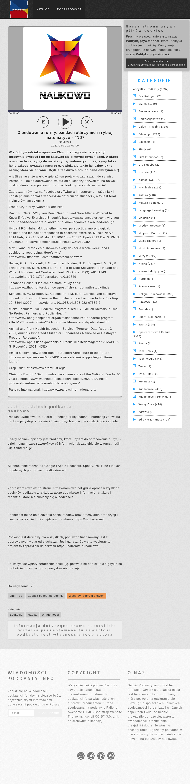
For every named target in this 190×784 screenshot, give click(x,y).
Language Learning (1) (153, 210)
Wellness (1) (146, 381)
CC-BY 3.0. (103, 716)
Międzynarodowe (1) (151, 225)
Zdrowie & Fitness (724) (154, 419)
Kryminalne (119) (149, 187)
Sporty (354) (146, 324)
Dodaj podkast (69, 9)
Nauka (32, 614)
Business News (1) (150, 111)
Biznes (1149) (147, 103)
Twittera (69, 191)
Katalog (43, 9)
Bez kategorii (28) (150, 96)
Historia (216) (147, 172)
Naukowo (19, 411)
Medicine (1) (146, 217)
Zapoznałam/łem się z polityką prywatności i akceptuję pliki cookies (156, 63)
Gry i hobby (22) (149, 164)
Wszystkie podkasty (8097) (151, 89)
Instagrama (86, 191)
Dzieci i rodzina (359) (153, 126)
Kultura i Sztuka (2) (151, 202)
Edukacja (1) (146, 141)
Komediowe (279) (150, 179)
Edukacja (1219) (149, 134)
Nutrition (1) (146, 278)
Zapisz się (48, 713)
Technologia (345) (150, 358)
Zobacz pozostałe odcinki (45, 595)
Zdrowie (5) (146, 411)
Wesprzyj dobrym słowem (87, 595)
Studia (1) (145, 343)
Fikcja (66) (145, 149)
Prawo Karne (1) (149, 286)
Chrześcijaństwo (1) (151, 119)
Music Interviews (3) (151, 248)
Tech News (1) (147, 351)
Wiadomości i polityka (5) (155, 396)
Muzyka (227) (147, 256)
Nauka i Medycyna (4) (153, 271)
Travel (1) (144, 366)
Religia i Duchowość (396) (155, 294)
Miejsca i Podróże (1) (152, 233)
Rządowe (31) (147, 301)
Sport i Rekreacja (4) (152, 316)
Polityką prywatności (142, 41)
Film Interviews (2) (150, 157)
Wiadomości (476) (150, 389)
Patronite (16, 180)
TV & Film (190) (148, 373)
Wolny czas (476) (150, 404)
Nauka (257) (146, 263)
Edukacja (16, 614)
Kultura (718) (147, 195)
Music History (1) (149, 240)
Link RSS (16, 595)
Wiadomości (50, 614)
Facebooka (52, 191)
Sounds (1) (145, 309)
